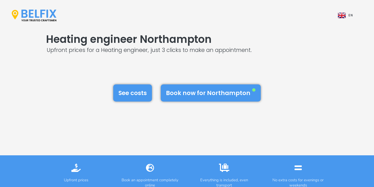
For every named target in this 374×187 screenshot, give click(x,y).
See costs (132, 93)
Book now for (211, 92)
